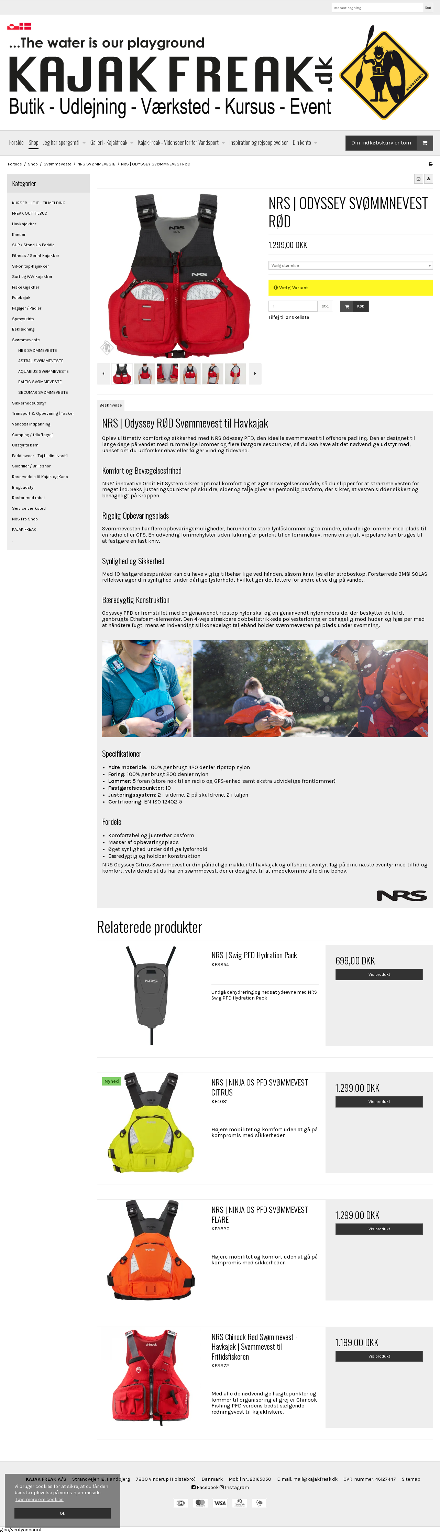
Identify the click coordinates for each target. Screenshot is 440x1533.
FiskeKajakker (25, 287)
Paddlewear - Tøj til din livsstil (40, 455)
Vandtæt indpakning (31, 424)
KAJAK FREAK (24, 529)
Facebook (205, 1487)
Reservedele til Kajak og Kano (40, 476)
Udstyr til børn (25, 445)
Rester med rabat (28, 497)
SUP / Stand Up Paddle (33, 244)
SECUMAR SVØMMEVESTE (43, 392)
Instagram (234, 1487)
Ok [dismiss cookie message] (62, 1513)
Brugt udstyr (23, 487)
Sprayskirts (23, 318)
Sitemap (411, 1479)
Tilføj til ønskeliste (288, 317)
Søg (428, 7)
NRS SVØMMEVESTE (37, 350)
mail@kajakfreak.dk (315, 1479)
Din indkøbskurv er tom (392, 143)
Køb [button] (352, 306)
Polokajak (21, 297)
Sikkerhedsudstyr (29, 403)
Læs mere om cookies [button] (39, 1499)
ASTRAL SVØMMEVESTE (41, 360)
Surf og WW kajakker (32, 276)
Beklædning (23, 329)
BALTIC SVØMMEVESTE (40, 381)
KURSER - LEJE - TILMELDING (38, 203)
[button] (418, 179)
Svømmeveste (26, 339)
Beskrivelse (111, 405)
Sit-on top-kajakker (30, 266)
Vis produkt (379, 974)
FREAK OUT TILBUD (29, 213)
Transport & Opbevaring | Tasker (43, 413)
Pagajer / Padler (26, 308)
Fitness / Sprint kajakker (35, 255)
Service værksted (29, 508)
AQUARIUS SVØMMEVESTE (43, 371)
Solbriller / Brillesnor (31, 466)
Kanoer (18, 234)
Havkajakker (24, 224)
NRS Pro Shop (25, 519)
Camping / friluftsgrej (32, 434)
